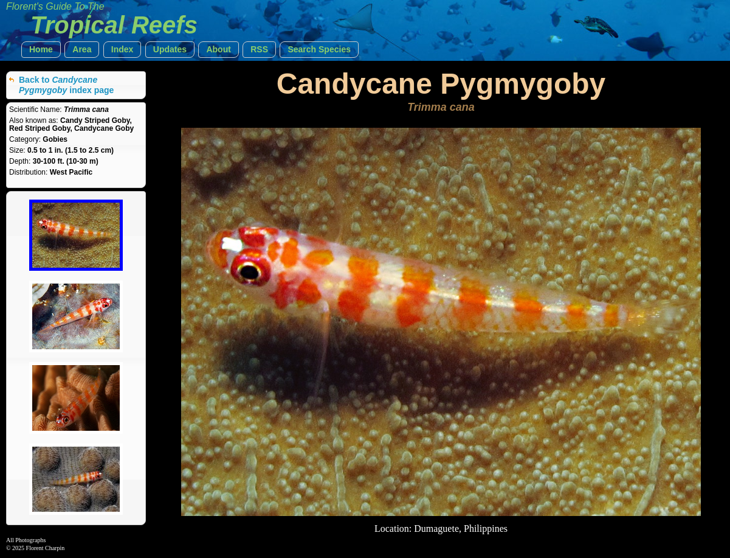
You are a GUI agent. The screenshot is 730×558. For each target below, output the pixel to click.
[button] (41, 49)
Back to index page (66, 85)
